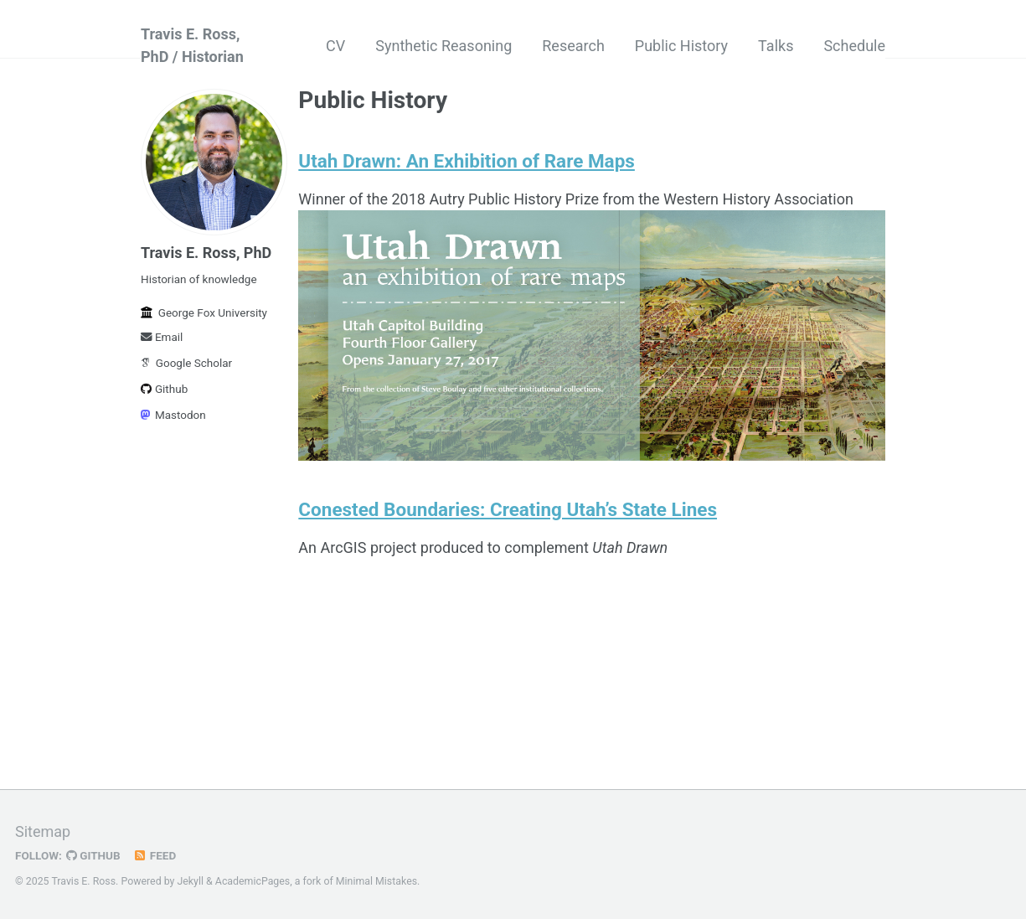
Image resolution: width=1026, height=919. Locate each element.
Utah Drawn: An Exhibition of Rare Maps (466, 161)
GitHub (93, 855)
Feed (155, 855)
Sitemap (42, 831)
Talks (775, 45)
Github (164, 388)
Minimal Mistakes (376, 881)
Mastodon (173, 414)
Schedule (854, 45)
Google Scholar (186, 362)
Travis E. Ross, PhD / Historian (192, 45)
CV (335, 45)
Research (573, 45)
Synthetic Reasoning (443, 45)
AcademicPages (252, 881)
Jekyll (190, 881)
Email (162, 336)
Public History (681, 45)
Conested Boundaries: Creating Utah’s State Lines (507, 509)
